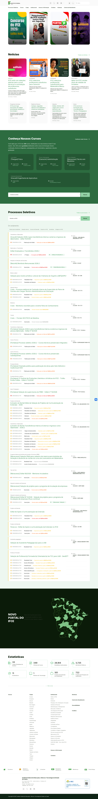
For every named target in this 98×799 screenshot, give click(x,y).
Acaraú (31, 697)
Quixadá (31, 748)
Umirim (31, 760)
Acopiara (31, 698)
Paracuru (31, 744)
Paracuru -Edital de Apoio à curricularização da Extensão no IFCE (34, 527)
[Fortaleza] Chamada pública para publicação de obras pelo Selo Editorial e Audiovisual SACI (37, 367)
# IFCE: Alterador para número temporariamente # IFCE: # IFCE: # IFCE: (44, 218)
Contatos (53, 7)
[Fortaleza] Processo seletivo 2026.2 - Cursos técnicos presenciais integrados (38, 343)
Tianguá (31, 756)
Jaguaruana (32, 730)
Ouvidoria (53, 722)
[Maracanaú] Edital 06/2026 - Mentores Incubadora (29, 473)
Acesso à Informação (44, 7)
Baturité (31, 702)
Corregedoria (54, 726)
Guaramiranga (32, 720)
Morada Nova (32, 742)
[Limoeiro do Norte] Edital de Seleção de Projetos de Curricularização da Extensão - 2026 (36, 404)
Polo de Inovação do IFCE (57, 732)
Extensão (53, 700)
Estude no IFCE (44, 229)
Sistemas (60, 7)
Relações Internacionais (56, 716)
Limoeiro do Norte (33, 734)
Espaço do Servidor (55, 738)
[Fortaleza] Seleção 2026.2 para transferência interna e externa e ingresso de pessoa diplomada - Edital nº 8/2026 (38, 330)
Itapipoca (31, 726)
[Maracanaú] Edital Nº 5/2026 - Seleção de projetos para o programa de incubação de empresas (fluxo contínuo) (36, 498)
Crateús (31, 714)
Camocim (31, 706)
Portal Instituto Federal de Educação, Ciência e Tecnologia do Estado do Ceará (14, 2)
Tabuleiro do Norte (33, 752)
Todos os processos (83, 213)
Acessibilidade (76, 705)
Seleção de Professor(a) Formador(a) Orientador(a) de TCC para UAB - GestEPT (39, 556)
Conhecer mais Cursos (82, 139)
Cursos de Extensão (34, 229)
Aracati (31, 700)
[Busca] (82, 3)
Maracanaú (32, 736)
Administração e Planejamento (58, 706)
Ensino (52, 698)
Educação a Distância (56, 708)
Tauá (30, 754)
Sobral (30, 750)
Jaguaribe (31, 728)
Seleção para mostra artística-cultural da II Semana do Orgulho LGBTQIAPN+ (38, 276)
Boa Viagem (32, 704)
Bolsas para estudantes (15, 229)
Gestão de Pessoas (55, 704)
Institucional (34, 7)
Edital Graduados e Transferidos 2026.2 (24, 251)
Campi (27, 7)
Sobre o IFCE (54, 697)
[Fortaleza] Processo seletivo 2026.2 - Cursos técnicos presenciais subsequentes (34, 354)
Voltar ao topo (50, 685)
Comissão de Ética (55, 724)
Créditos (74, 710)
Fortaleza (31, 718)
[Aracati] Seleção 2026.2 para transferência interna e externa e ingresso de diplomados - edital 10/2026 (38, 238)
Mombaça (31, 740)
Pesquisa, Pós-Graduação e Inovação (59, 702)
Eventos (53, 744)
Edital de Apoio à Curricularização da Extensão (27, 512)
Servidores (51, 229)
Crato (30, 716)
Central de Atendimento (69, 7)
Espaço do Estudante (56, 736)
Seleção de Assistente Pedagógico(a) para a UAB (28, 543)
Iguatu (30, 724)
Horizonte (31, 722)
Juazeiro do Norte (33, 732)
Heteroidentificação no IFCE (57, 740)
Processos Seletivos (13, 7)
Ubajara (31, 758)
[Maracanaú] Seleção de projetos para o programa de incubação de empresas (38, 486)
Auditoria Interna (54, 718)
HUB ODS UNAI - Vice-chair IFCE (58, 742)
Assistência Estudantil (56, 712)
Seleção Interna (25, 229)
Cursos (22, 7)
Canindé (31, 708)
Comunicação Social (55, 714)
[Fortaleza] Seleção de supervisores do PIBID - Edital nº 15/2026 (33, 392)
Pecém (31, 746)
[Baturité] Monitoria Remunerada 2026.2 (25, 263)
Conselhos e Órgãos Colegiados (58, 730)
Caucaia (31, 710)
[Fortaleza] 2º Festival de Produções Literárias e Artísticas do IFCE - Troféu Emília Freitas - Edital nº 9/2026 (37, 379)
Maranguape (32, 738)
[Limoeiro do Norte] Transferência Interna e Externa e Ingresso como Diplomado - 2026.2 (35, 427)
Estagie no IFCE (59, 229)
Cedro (30, 712)
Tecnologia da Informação (57, 710)
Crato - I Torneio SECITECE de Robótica (24, 318)
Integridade (53, 720)
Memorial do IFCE (55, 734)
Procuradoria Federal (55, 728)
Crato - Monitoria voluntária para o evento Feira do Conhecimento (34, 306)
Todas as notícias (84, 55)
